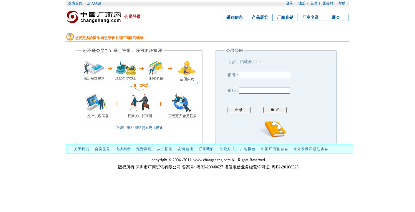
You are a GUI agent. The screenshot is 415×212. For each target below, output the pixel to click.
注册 (302, 3)
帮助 (342, 3)
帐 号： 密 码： (276, 86)
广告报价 (248, 149)
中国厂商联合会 (274, 149)
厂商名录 (310, 17)
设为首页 (75, 3)
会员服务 (102, 149)
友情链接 (185, 149)
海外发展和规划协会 (310, 149)
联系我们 (206, 149)
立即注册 (123, 128)
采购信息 (234, 17)
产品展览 (260, 17)
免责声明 (144, 149)
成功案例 (123, 149)
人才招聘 (165, 149)
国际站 (328, 3)
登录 (289, 3)
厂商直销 (285, 17)
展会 (336, 17)
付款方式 (227, 149)
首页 (314, 3)
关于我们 (81, 149)
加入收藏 (94, 3)
